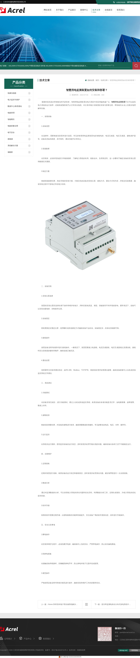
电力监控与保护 (14, 100)
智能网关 (11, 119)
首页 (97, 80)
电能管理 (11, 113)
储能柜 (10, 152)
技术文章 (104, 80)
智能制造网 (81, 650)
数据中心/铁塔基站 (15, 106)
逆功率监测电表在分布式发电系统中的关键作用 (119, 604)
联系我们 (47, 639)
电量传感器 (12, 93)
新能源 (10, 139)
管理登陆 (134, 650)
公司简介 (8, 639)
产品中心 (27, 639)
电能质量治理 (13, 126)
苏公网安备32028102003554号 (69, 657)
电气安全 (11, 132)
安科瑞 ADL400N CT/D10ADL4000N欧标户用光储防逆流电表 (62, 66)
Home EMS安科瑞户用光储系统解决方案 (63, 604)
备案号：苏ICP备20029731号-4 (56, 650)
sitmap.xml (123, 650)
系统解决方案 (13, 145)
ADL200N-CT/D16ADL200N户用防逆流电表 (24, 66)
